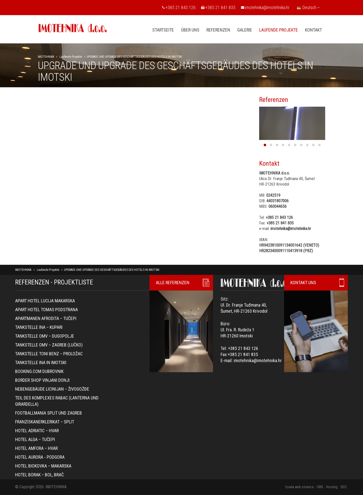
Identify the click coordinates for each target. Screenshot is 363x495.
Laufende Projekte (70, 57)
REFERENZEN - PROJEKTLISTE (54, 282)
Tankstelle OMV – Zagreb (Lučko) (49, 344)
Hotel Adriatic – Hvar (37, 430)
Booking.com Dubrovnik (39, 371)
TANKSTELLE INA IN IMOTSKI (40, 362)
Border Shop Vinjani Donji (42, 380)
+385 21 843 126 (179, 7)
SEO (344, 487)
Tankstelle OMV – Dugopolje (44, 336)
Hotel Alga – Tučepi (35, 439)
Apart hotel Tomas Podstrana (46, 309)
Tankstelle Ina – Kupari (39, 327)
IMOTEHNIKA (46, 57)
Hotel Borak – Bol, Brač (39, 474)
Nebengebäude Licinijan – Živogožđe (52, 389)
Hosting (332, 487)
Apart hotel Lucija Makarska (45, 300)
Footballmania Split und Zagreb (48, 413)
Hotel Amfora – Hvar (36, 448)
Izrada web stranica (299, 487)
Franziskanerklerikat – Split (44, 421)
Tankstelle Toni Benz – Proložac (49, 353)
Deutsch (308, 7)
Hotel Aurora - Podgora (40, 457)
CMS (320, 487)
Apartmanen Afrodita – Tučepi (45, 318)
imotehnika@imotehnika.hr (265, 7)
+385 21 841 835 (218, 7)
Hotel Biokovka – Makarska (43, 466)
